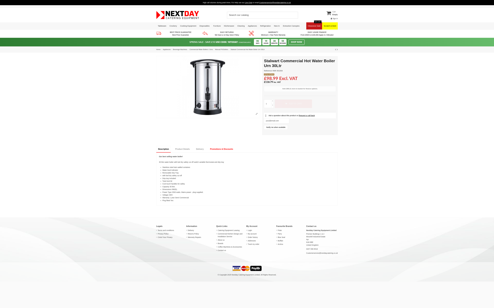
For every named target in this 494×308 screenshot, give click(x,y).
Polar (280, 230)
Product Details (182, 149)
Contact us (222, 250)
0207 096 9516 (312, 249)
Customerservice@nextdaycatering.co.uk (322, 253)
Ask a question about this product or (290, 115)
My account (252, 234)
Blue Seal (281, 237)
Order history (253, 237)
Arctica (280, 244)
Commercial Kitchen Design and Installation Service (230, 235)
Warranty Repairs (194, 237)
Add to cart (293, 104)
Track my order (253, 244)
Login (250, 230)
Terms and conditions (166, 230)
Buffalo (280, 241)
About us (221, 240)
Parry (280, 234)
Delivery (200, 149)
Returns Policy (193, 234)
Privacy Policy (163, 234)
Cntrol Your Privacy (165, 237)
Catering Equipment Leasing (229, 230)
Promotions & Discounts (221, 149)
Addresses (252, 241)
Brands (220, 243)
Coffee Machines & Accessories (230, 247)
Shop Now (296, 42)
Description (163, 149)
